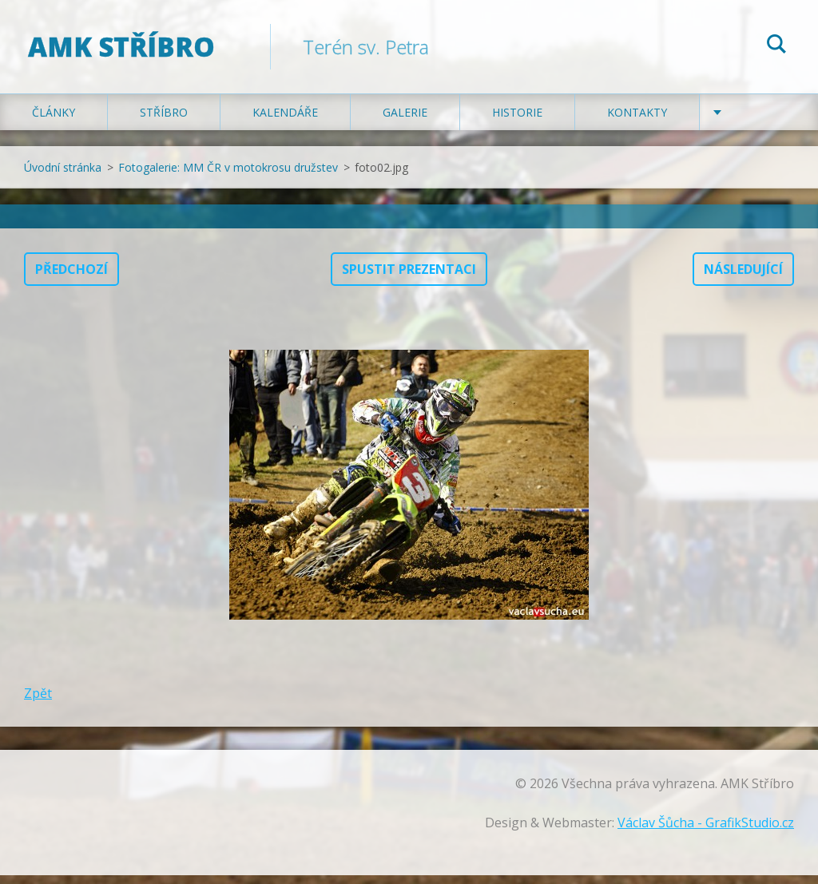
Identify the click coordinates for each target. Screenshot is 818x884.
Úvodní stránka (62, 176)
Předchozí (71, 278)
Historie (517, 121)
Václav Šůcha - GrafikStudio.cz (705, 831)
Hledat (776, 46)
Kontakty (637, 121)
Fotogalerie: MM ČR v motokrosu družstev (228, 176)
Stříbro (164, 121)
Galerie (405, 121)
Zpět (38, 702)
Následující (743, 278)
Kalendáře (285, 121)
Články (53, 121)
